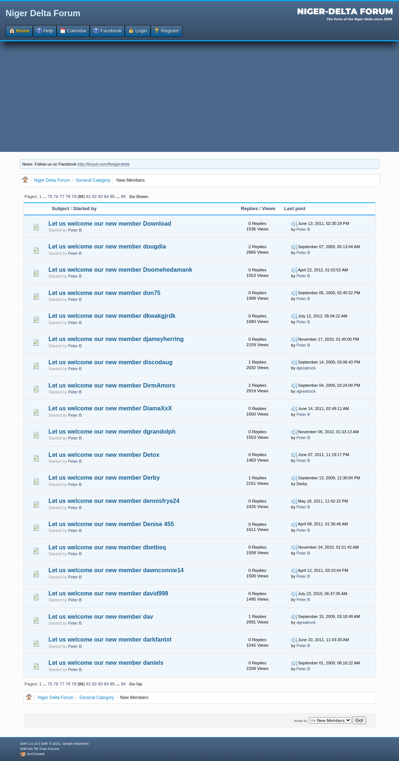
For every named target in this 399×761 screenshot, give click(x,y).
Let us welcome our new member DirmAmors (111, 385)
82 (94, 196)
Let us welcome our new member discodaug (110, 362)
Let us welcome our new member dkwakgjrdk (111, 316)
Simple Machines (75, 744)
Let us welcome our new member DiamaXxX (110, 408)
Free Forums (49, 749)
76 (56, 196)
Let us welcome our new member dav (100, 617)
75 (50, 196)
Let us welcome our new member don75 (104, 293)
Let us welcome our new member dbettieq (107, 547)
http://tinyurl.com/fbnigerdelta (104, 164)
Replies (249, 208)
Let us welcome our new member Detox (103, 455)
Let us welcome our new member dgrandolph (111, 431)
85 (112, 196)
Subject (61, 208)
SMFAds (26, 749)
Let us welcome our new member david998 (108, 593)
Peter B (75, 230)
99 (123, 196)
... (45, 196)
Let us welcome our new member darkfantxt (109, 639)
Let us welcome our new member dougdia (107, 246)
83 (100, 196)
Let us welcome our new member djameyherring (115, 339)
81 (88, 196)
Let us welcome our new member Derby (103, 478)
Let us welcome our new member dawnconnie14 (115, 570)
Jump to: (300, 721)
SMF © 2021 (51, 744)
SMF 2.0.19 (29, 744)
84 (106, 196)
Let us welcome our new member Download (109, 223)
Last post (295, 208)
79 (74, 196)
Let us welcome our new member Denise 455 (111, 524)
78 (68, 196)
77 (61, 196)
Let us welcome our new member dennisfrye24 (113, 501)
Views (268, 208)
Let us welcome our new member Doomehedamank (120, 270)
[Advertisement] (199, 96)
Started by (85, 208)
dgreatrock (306, 368)
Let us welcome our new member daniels (105, 663)
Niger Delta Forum (43, 13)
